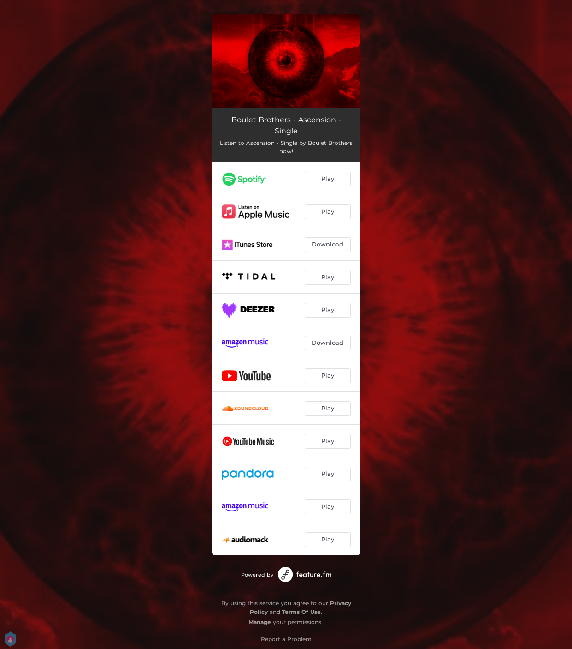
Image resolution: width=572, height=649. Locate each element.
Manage (259, 622)
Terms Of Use (301, 611)
